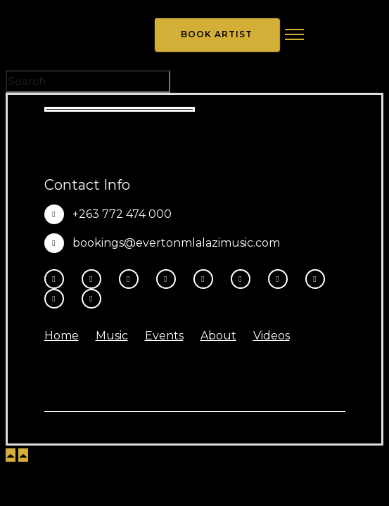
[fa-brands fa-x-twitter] (169, 279)
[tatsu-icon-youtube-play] (206, 279)
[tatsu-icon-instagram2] (95, 279)
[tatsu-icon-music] (318, 279)
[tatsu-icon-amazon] (57, 299)
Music (112, 335)
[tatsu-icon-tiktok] (244, 279)
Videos (271, 335)
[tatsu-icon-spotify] (281, 279)
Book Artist (217, 34)
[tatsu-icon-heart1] (91, 299)
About (218, 335)
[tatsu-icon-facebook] (57, 279)
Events (164, 335)
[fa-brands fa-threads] (132, 279)
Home (61, 335)
